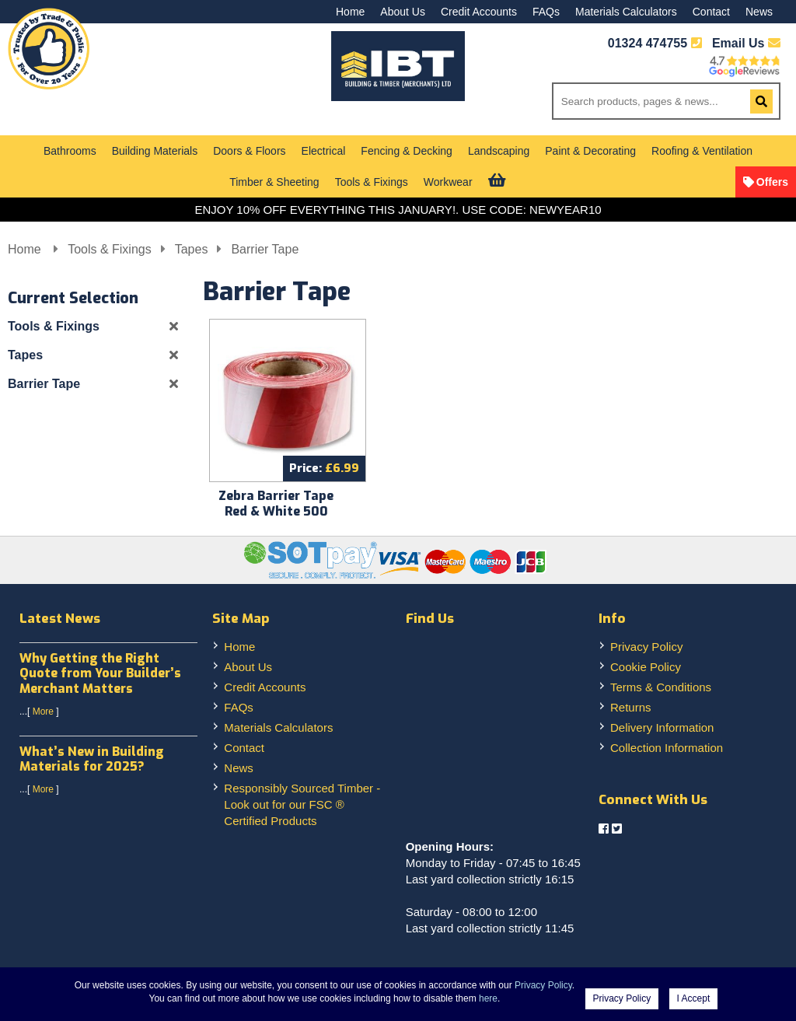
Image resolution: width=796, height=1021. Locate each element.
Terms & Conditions (660, 687)
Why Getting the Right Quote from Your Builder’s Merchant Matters (100, 673)
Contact (711, 11)
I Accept (693, 998)
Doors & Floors (249, 151)
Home (350, 11)
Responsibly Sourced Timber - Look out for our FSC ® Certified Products (302, 804)
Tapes (191, 249)
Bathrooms (70, 151)
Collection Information (666, 747)
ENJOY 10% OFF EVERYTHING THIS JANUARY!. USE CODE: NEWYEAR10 (397, 209)
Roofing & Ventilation (701, 151)
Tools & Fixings (371, 182)
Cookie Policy (645, 666)
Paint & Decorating (590, 151)
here (488, 998)
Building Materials (155, 151)
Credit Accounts (479, 11)
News (759, 11)
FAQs (546, 11)
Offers (772, 182)
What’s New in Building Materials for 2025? (91, 758)
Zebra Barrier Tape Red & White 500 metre (275, 511)
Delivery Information (662, 727)
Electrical (324, 151)
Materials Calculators (626, 11)
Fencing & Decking (406, 151)
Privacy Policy (646, 646)
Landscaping (498, 151)
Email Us (746, 43)
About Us (402, 11)
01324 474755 (647, 43)
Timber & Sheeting (274, 182)
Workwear (448, 182)
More (43, 711)
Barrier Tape (264, 249)
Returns (630, 707)
